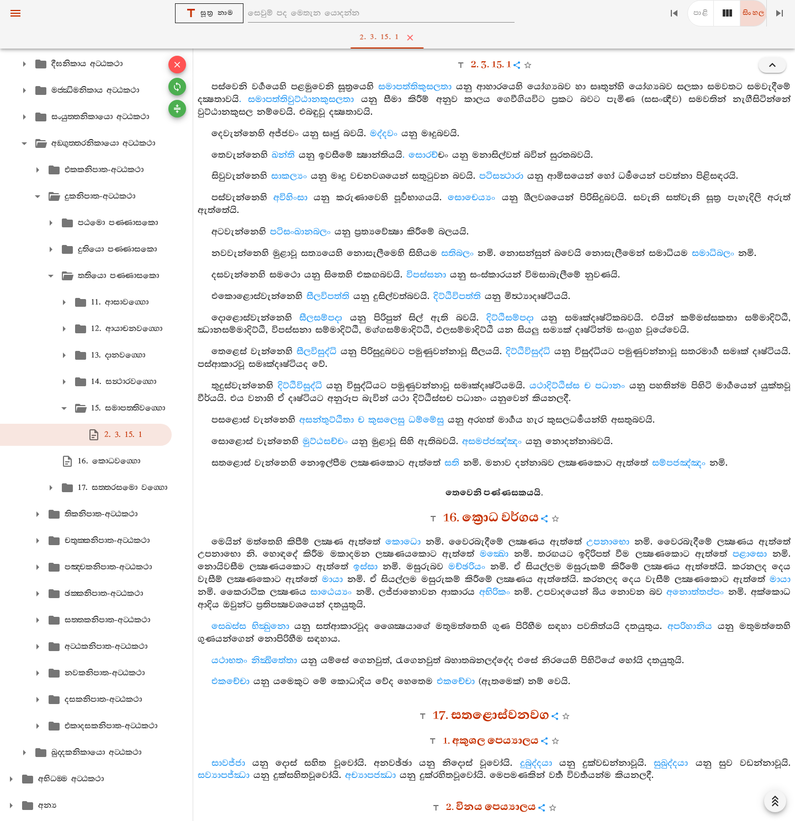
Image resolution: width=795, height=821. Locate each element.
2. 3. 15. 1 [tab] (400, 37)
